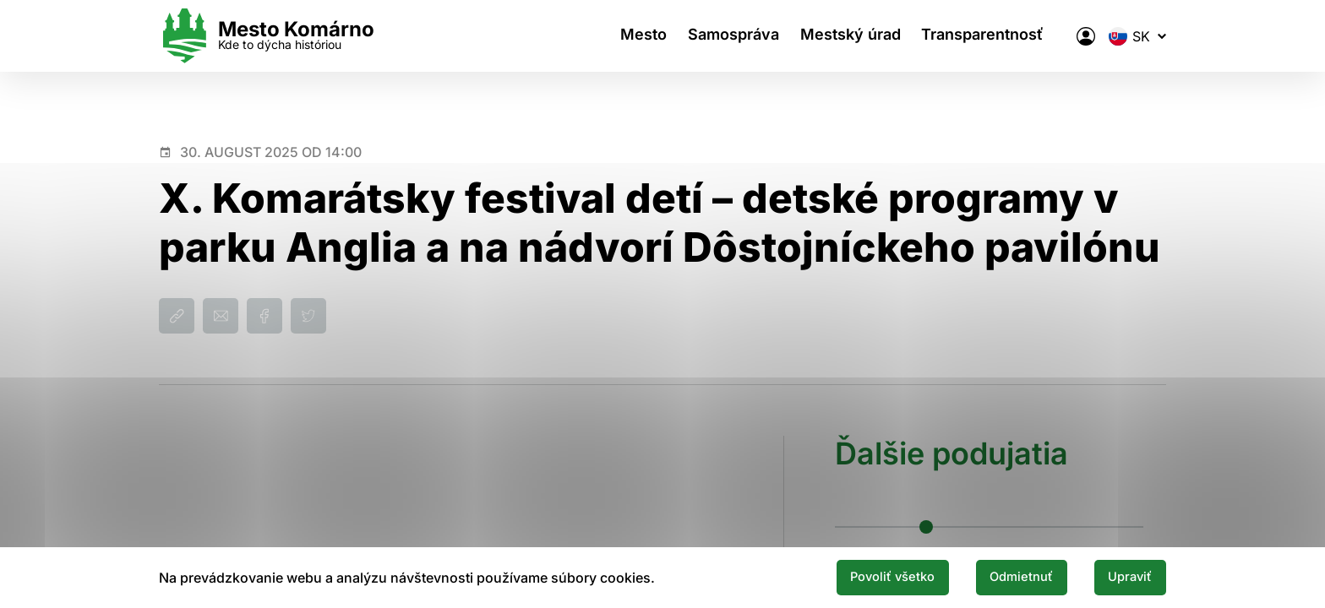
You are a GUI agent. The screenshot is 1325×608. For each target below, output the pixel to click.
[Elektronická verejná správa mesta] (1086, 36)
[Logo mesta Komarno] (266, 35)
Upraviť (1125, 576)
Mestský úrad (853, 36)
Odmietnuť (1007, 576)
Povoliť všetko (867, 576)
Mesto (637, 36)
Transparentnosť (990, 36)
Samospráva (731, 36)
